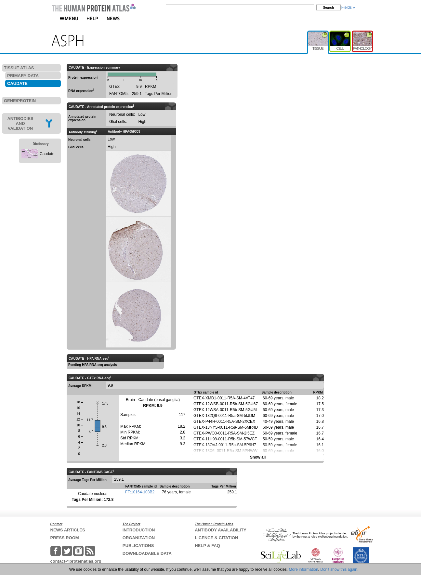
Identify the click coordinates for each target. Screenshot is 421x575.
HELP (92, 18)
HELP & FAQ (207, 545)
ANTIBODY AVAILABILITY (220, 530)
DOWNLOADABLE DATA (147, 553)
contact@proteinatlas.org (75, 561)
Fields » (348, 7)
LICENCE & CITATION (216, 537)
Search (328, 7)
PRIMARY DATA (23, 75)
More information (303, 569)
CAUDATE (17, 83)
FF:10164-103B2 (139, 492)
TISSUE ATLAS (19, 67)
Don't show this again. (339, 569)
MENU (68, 18)
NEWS (113, 18)
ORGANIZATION (139, 537)
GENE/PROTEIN (20, 100)
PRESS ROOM (64, 537)
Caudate (47, 154)
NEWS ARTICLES (67, 530)
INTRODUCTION (139, 530)
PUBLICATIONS (138, 545)
